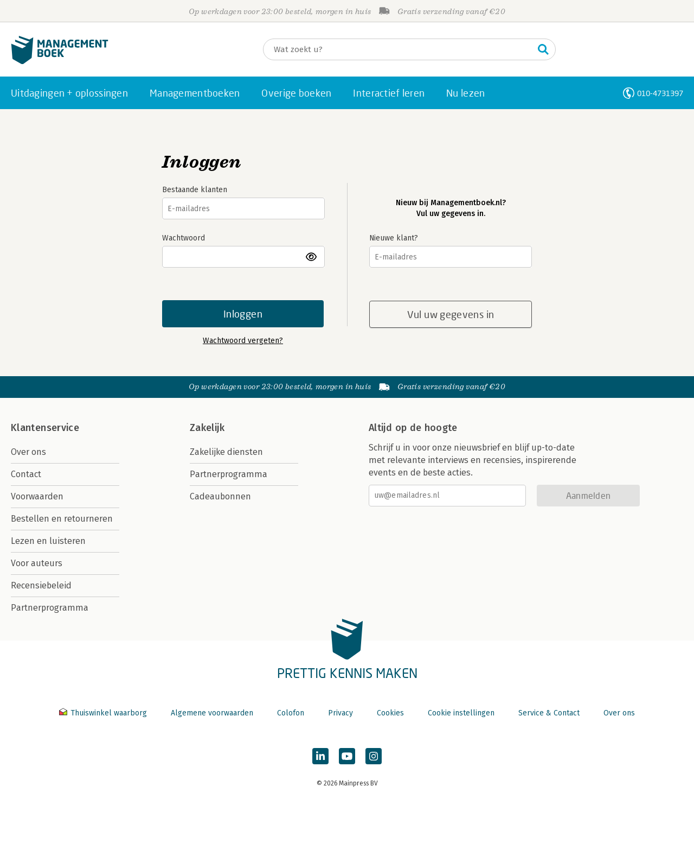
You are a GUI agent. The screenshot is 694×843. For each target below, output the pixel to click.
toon (312, 257)
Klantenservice (45, 428)
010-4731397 (660, 93)
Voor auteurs (36, 563)
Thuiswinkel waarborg (104, 713)
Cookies (390, 713)
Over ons (28, 452)
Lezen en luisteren (48, 541)
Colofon (290, 713)
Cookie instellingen (461, 713)
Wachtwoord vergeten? (243, 340)
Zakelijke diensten (226, 452)
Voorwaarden (37, 496)
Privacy (340, 713)
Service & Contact (549, 713)
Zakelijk (207, 428)
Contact (26, 474)
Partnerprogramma (49, 608)
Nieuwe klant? (393, 238)
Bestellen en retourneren (62, 519)
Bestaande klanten (194, 189)
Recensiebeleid (41, 585)
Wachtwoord (183, 238)
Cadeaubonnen (220, 496)
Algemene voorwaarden (212, 713)
